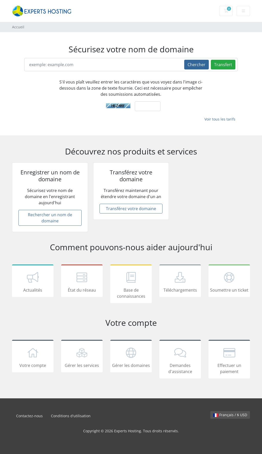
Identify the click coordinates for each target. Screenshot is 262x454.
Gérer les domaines (131, 357)
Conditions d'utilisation (71, 415)
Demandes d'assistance (180, 360)
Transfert (223, 64)
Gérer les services (82, 357)
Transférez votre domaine (131, 208)
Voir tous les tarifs (219, 119)
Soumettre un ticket (229, 281)
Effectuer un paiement (229, 360)
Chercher (196, 64)
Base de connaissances (131, 284)
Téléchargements (180, 281)
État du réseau (82, 281)
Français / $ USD (230, 414)
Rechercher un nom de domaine (50, 218)
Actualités (32, 281)
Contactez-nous (29, 415)
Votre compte (32, 357)
